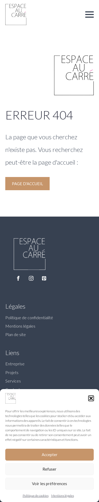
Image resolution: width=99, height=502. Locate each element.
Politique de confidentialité (29, 317)
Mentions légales (62, 496)
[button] (91, 398)
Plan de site (15, 334)
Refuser (49, 469)
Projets (11, 372)
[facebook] (18, 278)
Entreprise (15, 363)
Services (13, 380)
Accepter (50, 454)
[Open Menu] (89, 14)
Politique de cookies (36, 496)
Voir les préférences (49, 483)
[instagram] (31, 278)
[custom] (44, 278)
